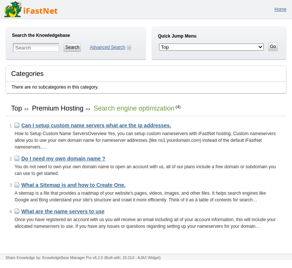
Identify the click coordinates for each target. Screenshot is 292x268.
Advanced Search (107, 47)
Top (16, 108)
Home (280, 9)
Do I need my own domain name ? (63, 159)
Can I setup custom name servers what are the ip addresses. (96, 125)
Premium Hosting (57, 108)
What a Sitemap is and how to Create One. (73, 185)
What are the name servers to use (62, 211)
